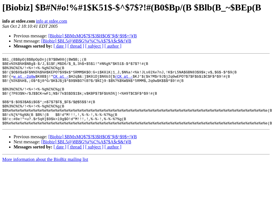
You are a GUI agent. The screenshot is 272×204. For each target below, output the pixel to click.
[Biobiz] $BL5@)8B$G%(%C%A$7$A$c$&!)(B (86, 41)
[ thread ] (75, 46)
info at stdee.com (51, 21)
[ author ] (113, 46)
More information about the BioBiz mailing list (45, 173)
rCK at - (124, 80)
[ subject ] (94, 46)
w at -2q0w (24, 80)
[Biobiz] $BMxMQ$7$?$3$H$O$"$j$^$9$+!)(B (92, 35)
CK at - (61, 80)
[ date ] (60, 46)
